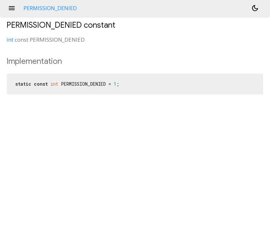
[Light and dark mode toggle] (255, 8)
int (10, 39)
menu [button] (12, 8)
